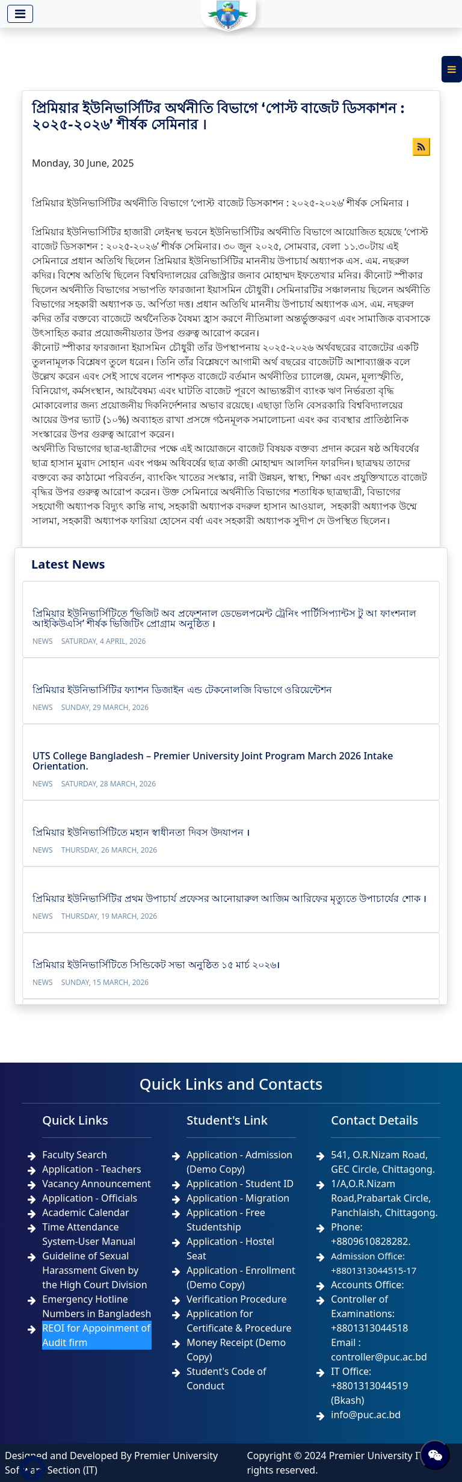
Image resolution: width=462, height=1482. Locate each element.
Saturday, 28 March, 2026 (108, 784)
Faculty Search (74, 1154)
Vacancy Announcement (96, 1183)
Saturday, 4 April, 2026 (103, 641)
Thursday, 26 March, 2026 (109, 850)
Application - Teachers (91, 1169)
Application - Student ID (240, 1183)
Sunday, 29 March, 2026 (105, 707)
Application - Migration (237, 1198)
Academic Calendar (85, 1212)
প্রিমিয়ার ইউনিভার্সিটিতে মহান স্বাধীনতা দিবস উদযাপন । (141, 832)
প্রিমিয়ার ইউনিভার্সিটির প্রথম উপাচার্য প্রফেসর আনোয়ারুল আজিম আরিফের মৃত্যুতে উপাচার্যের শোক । (229, 898)
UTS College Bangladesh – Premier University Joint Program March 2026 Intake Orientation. (212, 761)
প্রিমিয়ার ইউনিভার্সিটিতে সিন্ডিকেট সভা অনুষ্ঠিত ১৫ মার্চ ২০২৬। (156, 964)
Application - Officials (89, 1198)
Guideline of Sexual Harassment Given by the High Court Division (94, 1270)
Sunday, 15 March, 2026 (105, 982)
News (42, 641)
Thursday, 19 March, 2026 (109, 916)
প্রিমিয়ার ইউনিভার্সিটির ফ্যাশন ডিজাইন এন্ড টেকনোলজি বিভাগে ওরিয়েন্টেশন (182, 689)
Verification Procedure (236, 1299)
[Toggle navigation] (20, 14)
